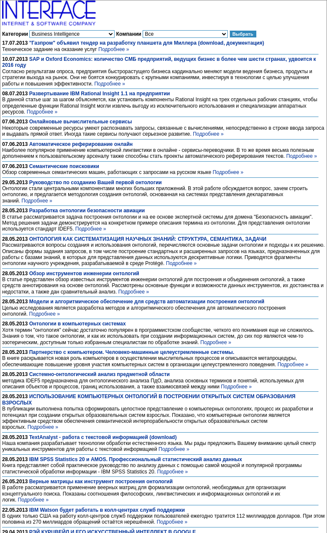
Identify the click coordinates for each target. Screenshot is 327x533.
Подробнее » (113, 49)
